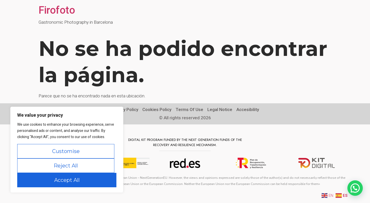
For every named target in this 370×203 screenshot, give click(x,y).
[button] (355, 188)
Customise (66, 151)
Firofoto (57, 10)
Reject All (66, 166)
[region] (66, 150)
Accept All (67, 180)
